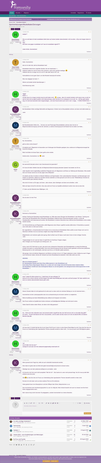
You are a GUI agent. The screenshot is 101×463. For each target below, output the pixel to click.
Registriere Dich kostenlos (39, 19)
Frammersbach (18, 135)
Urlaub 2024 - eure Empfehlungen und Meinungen (28, 434)
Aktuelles (18, 12)
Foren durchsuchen (21, 15)
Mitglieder (26, 12)
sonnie (14, 436)
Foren (11, 12)
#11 (90, 288)
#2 (90, 59)
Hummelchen (13, 26)
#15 (90, 360)
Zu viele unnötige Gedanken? (22, 421)
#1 (90, 31)
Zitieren (89, 51)
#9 (90, 211)
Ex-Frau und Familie (19, 439)
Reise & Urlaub (25, 436)
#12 (90, 310)
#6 (90, 138)
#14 (90, 340)
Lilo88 (14, 427)
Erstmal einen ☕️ (85, 422)
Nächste (17, 29)
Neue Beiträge (12, 15)
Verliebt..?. (16, 430)
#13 (90, 325)
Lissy (14, 431)
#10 (90, 274)
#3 (90, 91)
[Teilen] (89, 32)
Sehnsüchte (16, 425)
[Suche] (88, 12)
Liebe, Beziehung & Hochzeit (29, 422)
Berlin (20, 119)
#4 (90, 106)
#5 (90, 122)
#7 (90, 161)
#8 (90, 195)
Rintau (87, 440)
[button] (22, 12)
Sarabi (14, 422)
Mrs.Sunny (15, 440)
